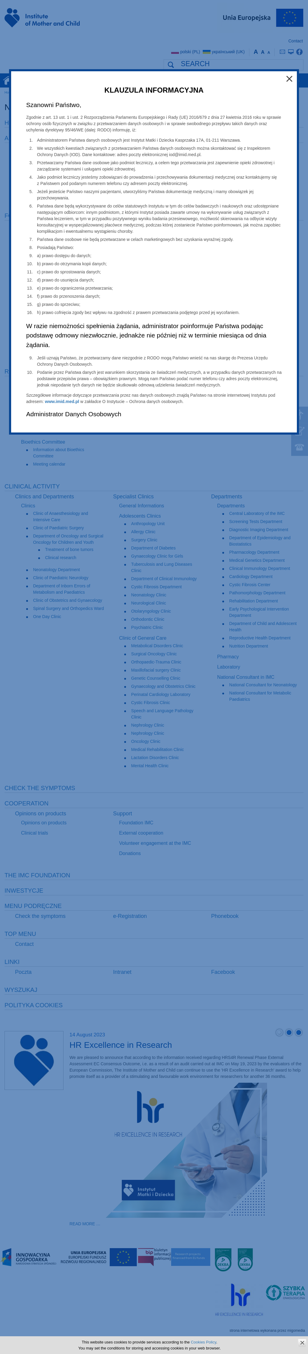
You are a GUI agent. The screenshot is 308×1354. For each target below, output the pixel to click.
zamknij (302, 1342)
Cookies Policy (203, 1342)
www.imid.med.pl (62, 401)
